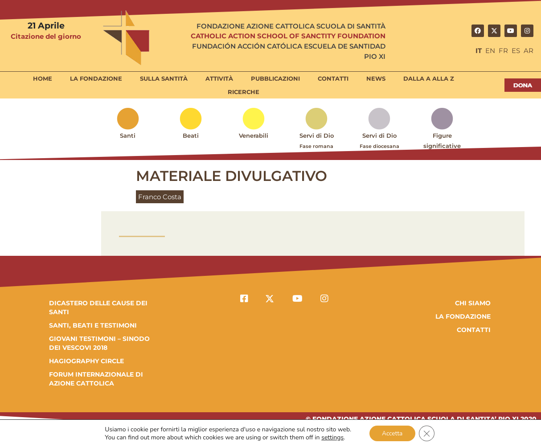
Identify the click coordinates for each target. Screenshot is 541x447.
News (375, 78)
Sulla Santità (164, 78)
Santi (127, 135)
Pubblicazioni (275, 78)
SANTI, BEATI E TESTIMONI (93, 325)
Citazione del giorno (46, 36)
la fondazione (463, 316)
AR (528, 50)
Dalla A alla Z (428, 78)
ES (516, 50)
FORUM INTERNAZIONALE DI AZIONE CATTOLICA (96, 378)
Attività (219, 78)
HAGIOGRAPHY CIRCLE (86, 361)
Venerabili (253, 135)
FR (503, 50)
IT (478, 50)
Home (42, 78)
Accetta (391, 433)
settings (331, 437)
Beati (191, 135)
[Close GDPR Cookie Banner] (427, 433)
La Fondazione (96, 78)
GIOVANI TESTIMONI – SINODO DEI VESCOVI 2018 (99, 343)
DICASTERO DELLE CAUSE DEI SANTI (98, 307)
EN (490, 50)
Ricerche (243, 91)
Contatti (333, 78)
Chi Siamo (473, 303)
